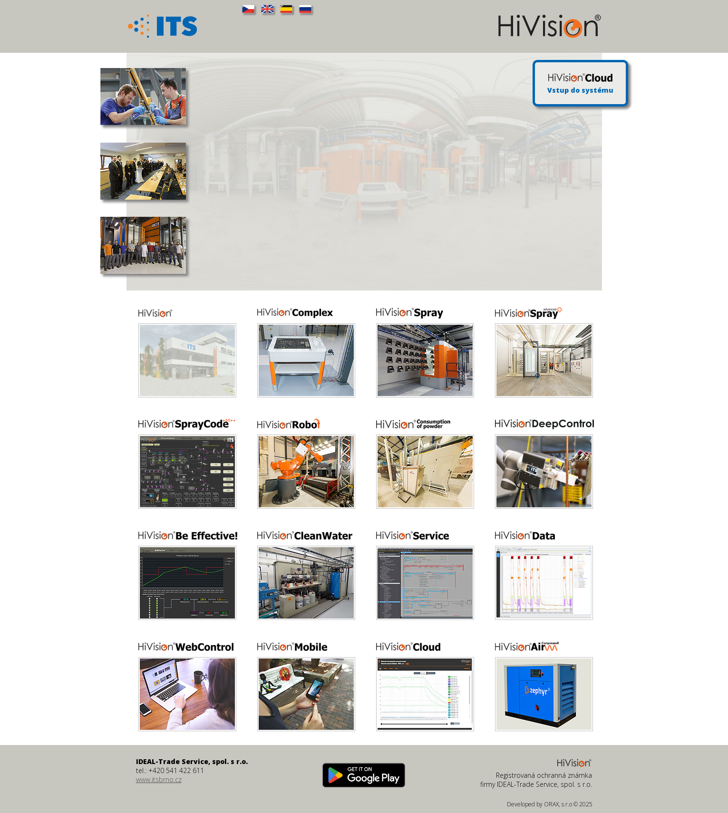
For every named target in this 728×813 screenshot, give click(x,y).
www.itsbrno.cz (159, 779)
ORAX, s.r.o (558, 804)
